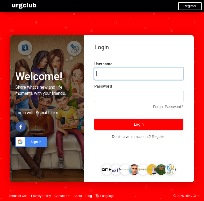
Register (190, 6)
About (78, 196)
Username (103, 64)
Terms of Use (18, 196)
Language (104, 196)
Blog (89, 196)
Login (139, 124)
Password (103, 86)
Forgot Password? (168, 107)
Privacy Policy (41, 196)
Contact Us (62, 196)
